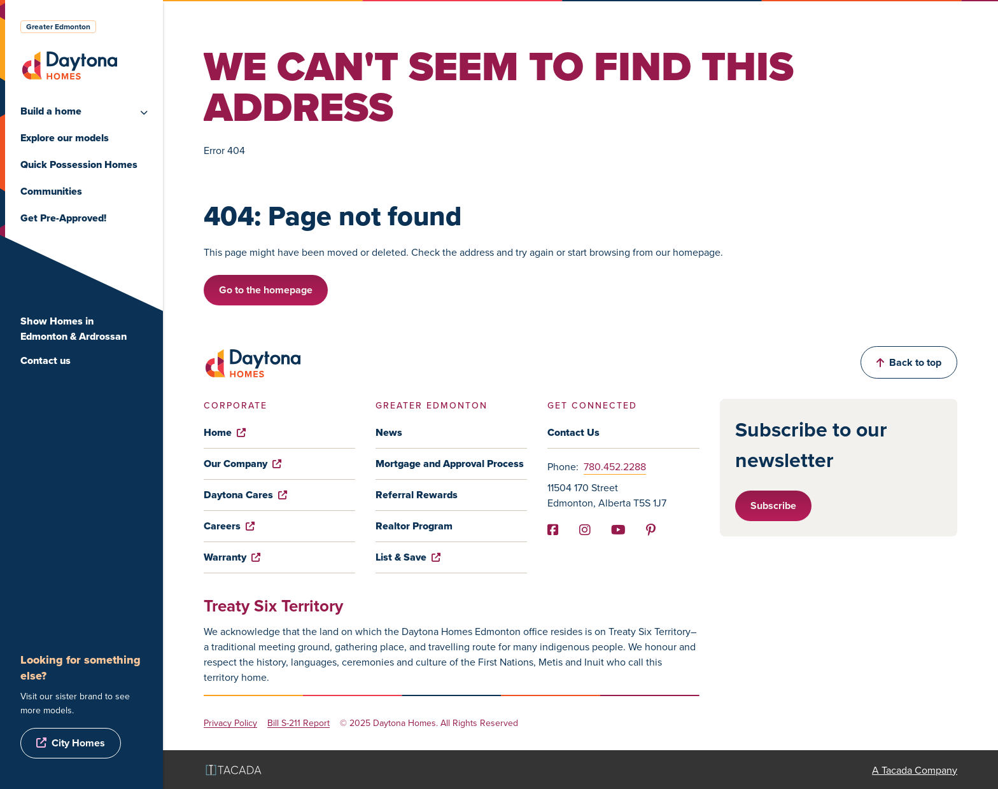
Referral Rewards (417, 494)
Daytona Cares (245, 494)
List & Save (408, 557)
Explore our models (64, 137)
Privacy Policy (230, 723)
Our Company (242, 463)
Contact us (45, 360)
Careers (229, 526)
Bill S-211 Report (298, 723)
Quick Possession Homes (78, 164)
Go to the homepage (266, 290)
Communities (51, 191)
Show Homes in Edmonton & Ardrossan (73, 329)
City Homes (78, 743)
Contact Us (573, 432)
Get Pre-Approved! (63, 218)
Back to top (908, 362)
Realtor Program (414, 526)
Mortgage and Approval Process (450, 463)
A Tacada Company (914, 770)
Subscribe (773, 505)
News (389, 432)
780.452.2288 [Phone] (615, 466)
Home (225, 432)
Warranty (232, 557)
